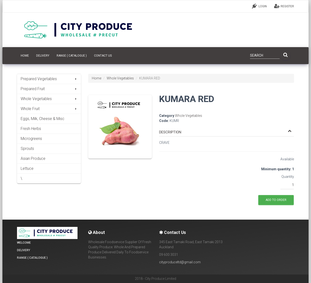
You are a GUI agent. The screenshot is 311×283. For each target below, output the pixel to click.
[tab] (226, 130)
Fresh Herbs (31, 128)
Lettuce (27, 168)
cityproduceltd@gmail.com (180, 262)
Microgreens (31, 138)
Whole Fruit (49, 108)
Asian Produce (33, 158)
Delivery (42, 55)
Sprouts (27, 148)
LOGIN (259, 6)
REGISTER (284, 6)
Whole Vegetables (49, 98)
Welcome (24, 242)
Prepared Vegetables (49, 79)
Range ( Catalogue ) (72, 55)
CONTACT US (103, 55)
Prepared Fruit (49, 88)
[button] (225, 132)
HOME (25, 55)
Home (96, 78)
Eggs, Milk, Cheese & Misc (42, 118)
